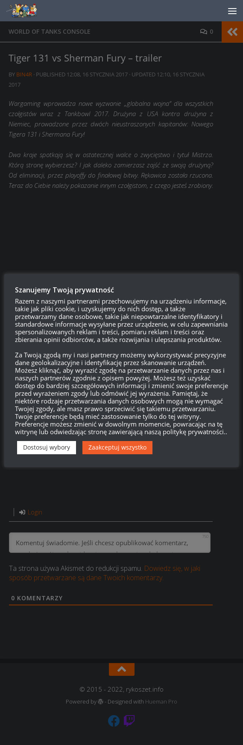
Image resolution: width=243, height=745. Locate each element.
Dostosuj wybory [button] (46, 447)
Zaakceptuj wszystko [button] (117, 447)
